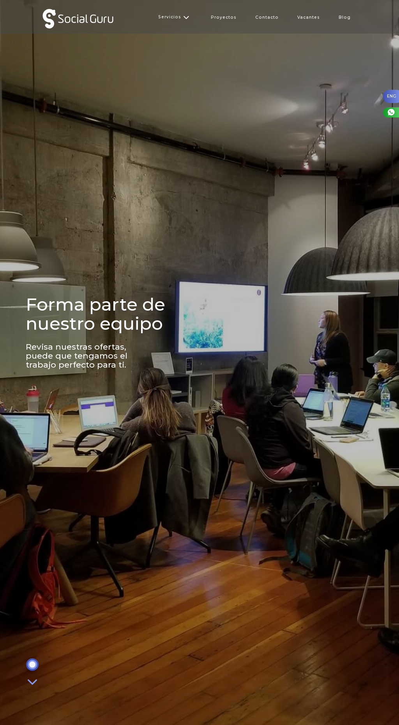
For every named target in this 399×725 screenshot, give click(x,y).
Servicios (174, 17)
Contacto (267, 17)
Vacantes (308, 17)
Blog (345, 17)
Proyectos (224, 17)
